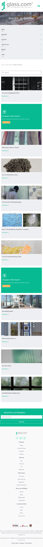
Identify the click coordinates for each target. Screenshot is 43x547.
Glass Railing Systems (7, 311)
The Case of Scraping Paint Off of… (11, 93)
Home (3, 64)
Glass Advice (9, 64)
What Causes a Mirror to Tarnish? (10, 147)
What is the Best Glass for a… (9, 338)
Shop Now (6, 122)
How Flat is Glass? (6, 365)
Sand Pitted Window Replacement (11, 393)
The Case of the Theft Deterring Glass (11, 202)
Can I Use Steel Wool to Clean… (10, 175)
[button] (39, 6)
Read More (5, 96)
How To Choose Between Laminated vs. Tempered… (15, 229)
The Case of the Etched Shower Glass (11, 256)
